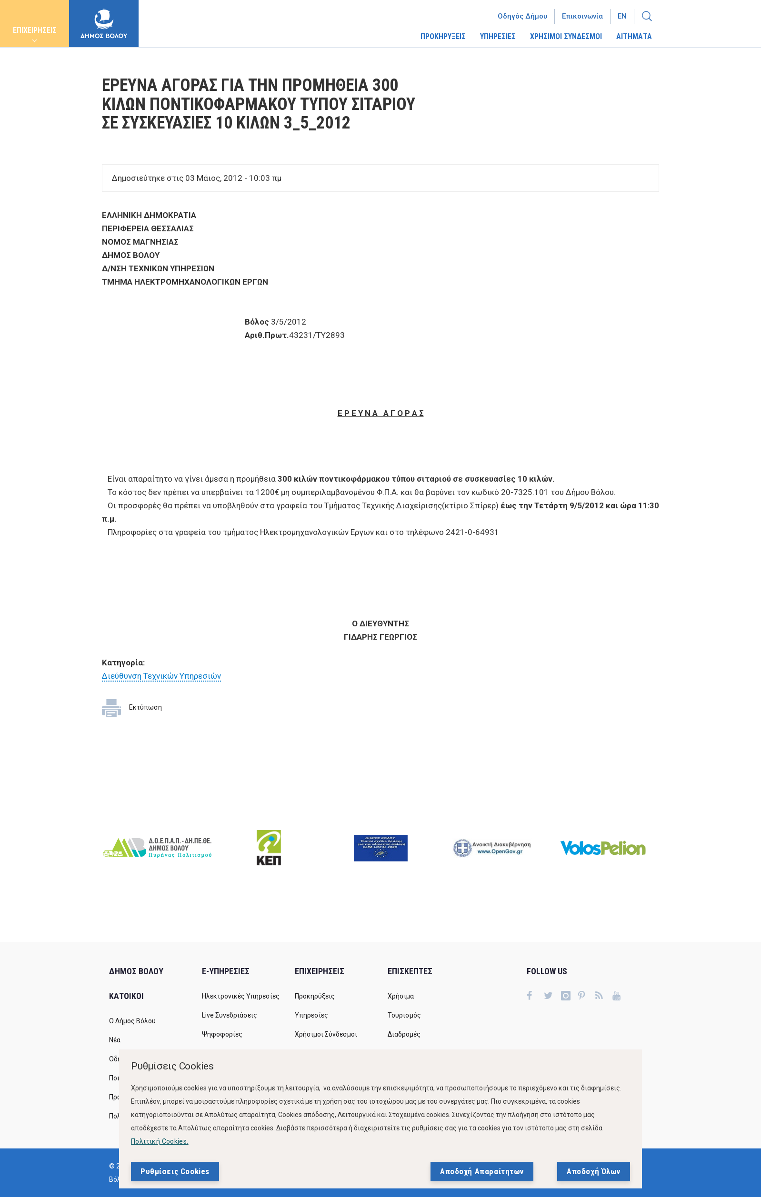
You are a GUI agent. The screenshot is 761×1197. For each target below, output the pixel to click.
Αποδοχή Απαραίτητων (482, 1171)
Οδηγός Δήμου (522, 16)
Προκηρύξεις (315, 996)
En (622, 16)
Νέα (114, 1040)
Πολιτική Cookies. (160, 1141)
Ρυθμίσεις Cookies (175, 1171)
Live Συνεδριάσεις (229, 1015)
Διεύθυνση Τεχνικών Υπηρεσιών (161, 676)
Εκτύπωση (145, 707)
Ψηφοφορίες (222, 1034)
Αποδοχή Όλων (594, 1171)
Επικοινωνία (582, 16)
